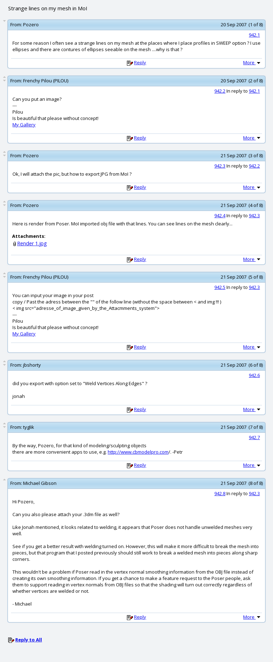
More (252, 62)
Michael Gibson (40, 483)
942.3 (219, 166)
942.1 (254, 35)
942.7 (254, 437)
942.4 (219, 215)
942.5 (219, 287)
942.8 (219, 493)
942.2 (219, 91)
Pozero (31, 24)
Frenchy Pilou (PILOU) (45, 80)
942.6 (254, 375)
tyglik (28, 427)
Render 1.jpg (32, 243)
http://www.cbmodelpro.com (138, 452)
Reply (140, 62)
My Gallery (24, 124)
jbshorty (32, 365)
